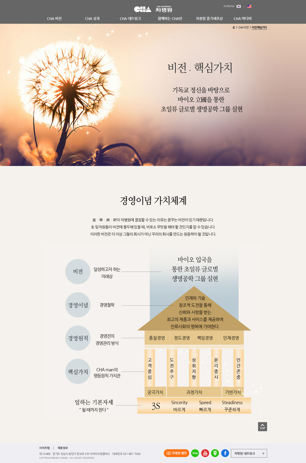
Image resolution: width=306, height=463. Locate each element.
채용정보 (62, 448)
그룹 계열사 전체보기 (249, 453)
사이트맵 (44, 448)
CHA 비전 (243, 27)
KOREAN (232, 6)
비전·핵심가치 (259, 27)
